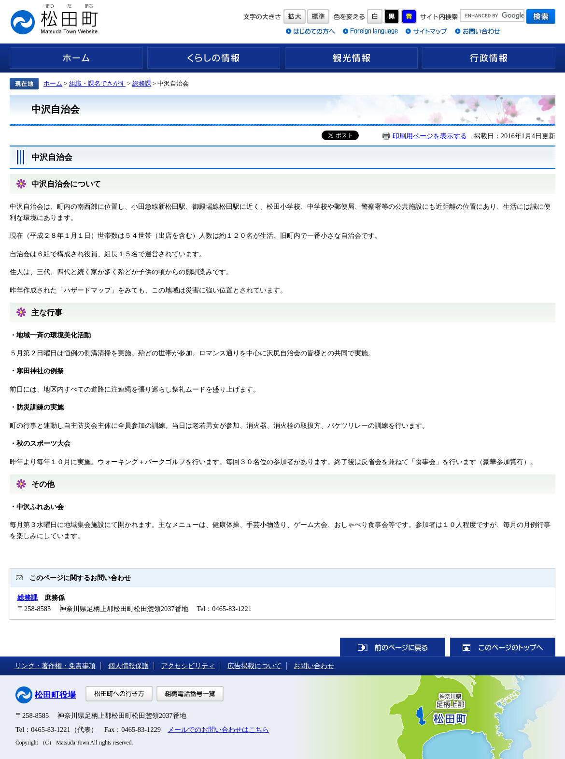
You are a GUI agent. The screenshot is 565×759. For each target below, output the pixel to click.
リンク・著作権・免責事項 (55, 666)
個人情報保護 (128, 666)
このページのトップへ (502, 647)
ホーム (76, 58)
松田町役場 (55, 695)
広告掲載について (254, 666)
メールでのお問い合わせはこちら (218, 729)
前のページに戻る (392, 647)
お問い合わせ (314, 666)
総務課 (141, 83)
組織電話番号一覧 (190, 693)
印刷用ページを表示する (430, 136)
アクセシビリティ (188, 666)
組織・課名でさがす (97, 83)
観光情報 (351, 58)
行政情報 (489, 58)
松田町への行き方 (119, 693)
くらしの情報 (213, 58)
